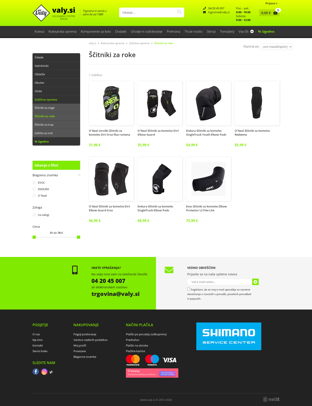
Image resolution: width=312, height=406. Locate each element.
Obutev (39, 83)
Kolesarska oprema (62, 31)
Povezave (79, 351)
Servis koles (39, 351)
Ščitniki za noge (44, 108)
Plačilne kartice (135, 351)
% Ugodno (266, 31)
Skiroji (211, 31)
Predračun (132, 340)
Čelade (39, 57)
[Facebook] (35, 372)
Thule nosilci (194, 31)
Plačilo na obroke (137, 345)
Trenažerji (227, 31)
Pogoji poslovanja (84, 334)
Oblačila (40, 74)
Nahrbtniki (42, 66)
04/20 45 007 (216, 8)
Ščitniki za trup (44, 125)
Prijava (271, 3)
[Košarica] (268, 12)
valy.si (92, 43)
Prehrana (173, 31)
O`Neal (42, 195)
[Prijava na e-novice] (255, 282)
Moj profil (79, 345)
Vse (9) (246, 31)
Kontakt (37, 345)
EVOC (41, 183)
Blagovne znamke (84, 357)
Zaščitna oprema (46, 99)
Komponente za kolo (96, 31)
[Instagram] (44, 372)
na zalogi (43, 215)
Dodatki (121, 31)
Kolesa (39, 31)
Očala (38, 91)
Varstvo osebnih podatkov (90, 340)
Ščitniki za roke (45, 116)
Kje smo (37, 340)
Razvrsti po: (252, 46)
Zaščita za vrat (44, 133)
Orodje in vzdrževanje (146, 31)
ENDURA (43, 189)
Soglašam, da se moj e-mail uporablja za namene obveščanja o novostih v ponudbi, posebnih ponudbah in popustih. (219, 294)
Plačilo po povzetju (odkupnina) (146, 334)
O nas (36, 334)
